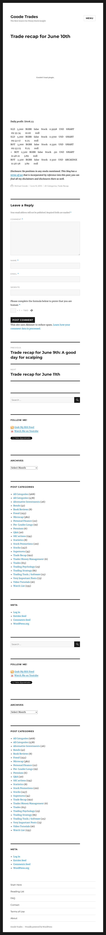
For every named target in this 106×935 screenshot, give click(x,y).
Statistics (18, 540)
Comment (17, 219)
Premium (18, 528)
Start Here (16, 885)
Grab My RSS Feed (24, 427)
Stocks (17, 547)
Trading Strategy (22, 570)
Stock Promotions (23, 543)
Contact (15, 905)
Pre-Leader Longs (23, 524)
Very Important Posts (25, 578)
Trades (17, 563)
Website (15, 287)
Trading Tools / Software (26, 574)
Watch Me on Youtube (26, 431)
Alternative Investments (26, 501)
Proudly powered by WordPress (38, 927)
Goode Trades (24, 16)
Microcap (18, 517)
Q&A (15, 532)
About (14, 918)
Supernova (19, 551)
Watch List (19, 585)
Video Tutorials (21, 582)
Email (15, 274)
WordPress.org (21, 623)
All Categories (51, 186)
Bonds (16, 505)
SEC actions (19, 536)
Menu (89, 18)
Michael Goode (21, 186)
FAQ (13, 898)
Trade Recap (63, 186)
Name (14, 260)
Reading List (17, 891)
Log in (16, 612)
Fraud (16, 513)
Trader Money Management (28, 559)
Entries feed (19, 616)
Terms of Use (18, 911)
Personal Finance (22, 521)
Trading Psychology (24, 566)
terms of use (17, 175)
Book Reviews (20, 509)
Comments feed (21, 619)
